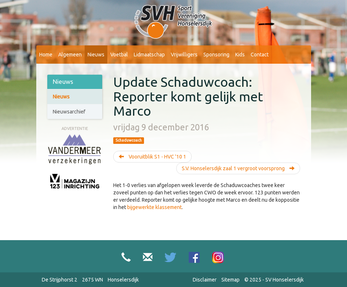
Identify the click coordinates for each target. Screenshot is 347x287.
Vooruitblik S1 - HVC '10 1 (152, 157)
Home (45, 54)
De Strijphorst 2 (59, 280)
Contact (260, 54)
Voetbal (119, 54)
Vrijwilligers (184, 54)
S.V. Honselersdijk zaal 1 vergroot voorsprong (238, 168)
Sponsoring (216, 54)
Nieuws (96, 54)
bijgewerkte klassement (154, 207)
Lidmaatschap (149, 54)
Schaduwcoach (128, 140)
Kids (240, 54)
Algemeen (70, 54)
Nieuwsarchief (69, 112)
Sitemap (230, 280)
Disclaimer (205, 280)
